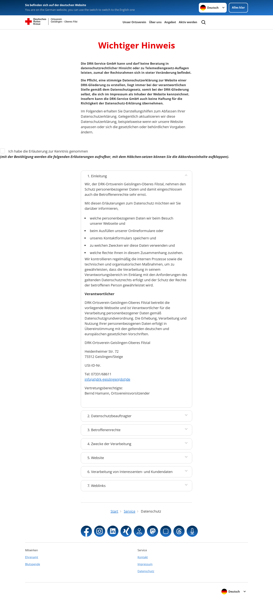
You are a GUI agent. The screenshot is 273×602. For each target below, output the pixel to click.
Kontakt (143, 557)
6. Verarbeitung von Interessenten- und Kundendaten (130, 471)
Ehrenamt (31, 557)
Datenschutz (146, 571)
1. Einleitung (97, 176)
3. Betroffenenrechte (103, 429)
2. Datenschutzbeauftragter (109, 416)
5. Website (95, 457)
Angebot (170, 22)
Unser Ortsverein (134, 22)
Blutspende (32, 564)
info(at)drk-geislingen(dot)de (107, 379)
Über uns (155, 22)
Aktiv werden (188, 22)
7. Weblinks (96, 485)
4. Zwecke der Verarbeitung (109, 443)
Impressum (145, 564)
